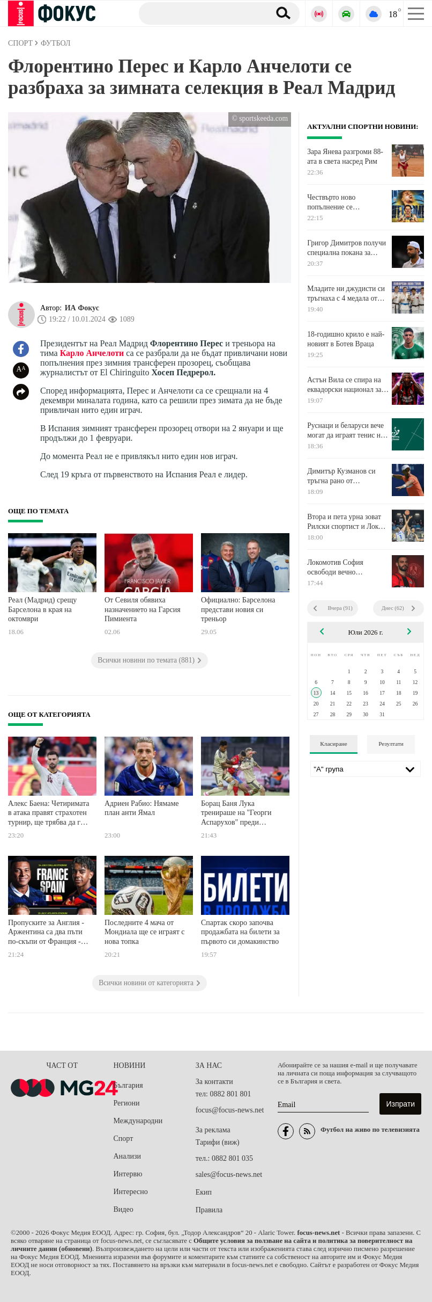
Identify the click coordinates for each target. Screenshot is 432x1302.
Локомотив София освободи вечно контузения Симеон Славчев (337, 567)
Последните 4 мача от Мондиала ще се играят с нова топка (145, 932)
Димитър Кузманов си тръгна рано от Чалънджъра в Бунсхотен (346, 476)
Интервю (128, 1174)
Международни (138, 1121)
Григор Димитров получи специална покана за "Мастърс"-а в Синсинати (346, 248)
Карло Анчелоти (92, 353)
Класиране (333, 743)
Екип (204, 1192)
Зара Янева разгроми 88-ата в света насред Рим (345, 156)
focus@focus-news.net (230, 1110)
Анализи (127, 1156)
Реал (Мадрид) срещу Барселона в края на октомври (42, 609)
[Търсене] (200, 13)
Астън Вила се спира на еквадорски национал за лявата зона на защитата (344, 385)
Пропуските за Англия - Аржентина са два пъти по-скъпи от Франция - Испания (46, 933)
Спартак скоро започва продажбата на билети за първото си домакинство (240, 932)
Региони (127, 1103)
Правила (209, 1210)
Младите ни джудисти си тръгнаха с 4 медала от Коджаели (346, 294)
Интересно (131, 1192)
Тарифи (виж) (218, 1142)
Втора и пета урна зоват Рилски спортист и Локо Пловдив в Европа (344, 522)
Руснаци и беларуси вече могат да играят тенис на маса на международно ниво (345, 430)
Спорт (123, 1138)
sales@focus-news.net (229, 1174)
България (128, 1085)
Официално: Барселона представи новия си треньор (238, 609)
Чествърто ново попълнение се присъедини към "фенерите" (332, 202)
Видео (123, 1209)
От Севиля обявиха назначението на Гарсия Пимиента (143, 609)
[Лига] (365, 769)
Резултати (391, 743)
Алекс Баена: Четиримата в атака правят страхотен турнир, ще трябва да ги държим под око (49, 814)
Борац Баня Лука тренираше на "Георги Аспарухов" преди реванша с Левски (236, 814)
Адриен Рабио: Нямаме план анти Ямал (142, 808)
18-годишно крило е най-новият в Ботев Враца (345, 339)
